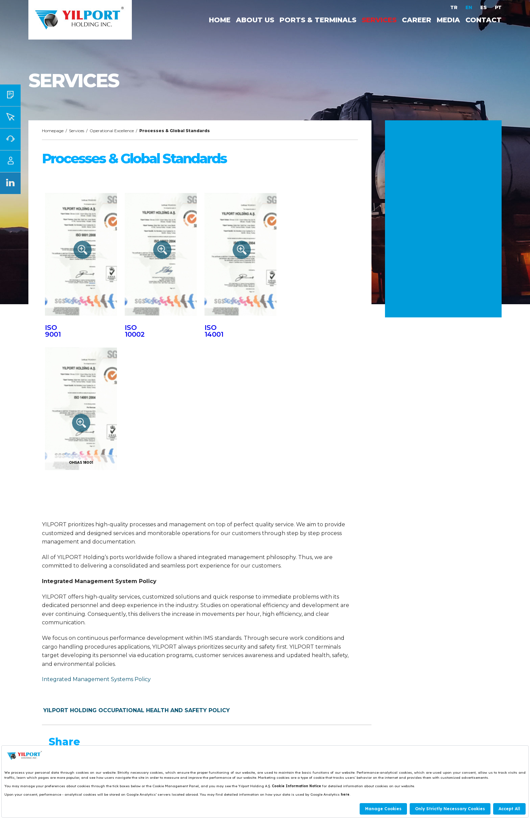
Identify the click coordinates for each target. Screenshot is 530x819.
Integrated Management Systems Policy (96, 679)
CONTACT (483, 20)
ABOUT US (255, 20)
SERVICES (379, 20)
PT (498, 7)
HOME (220, 20)
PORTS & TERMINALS (318, 20)
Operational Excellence (112, 130)
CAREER (416, 20)
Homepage (53, 130)
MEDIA (448, 20)
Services (76, 130)
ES (484, 7)
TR (454, 7)
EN (469, 7)
